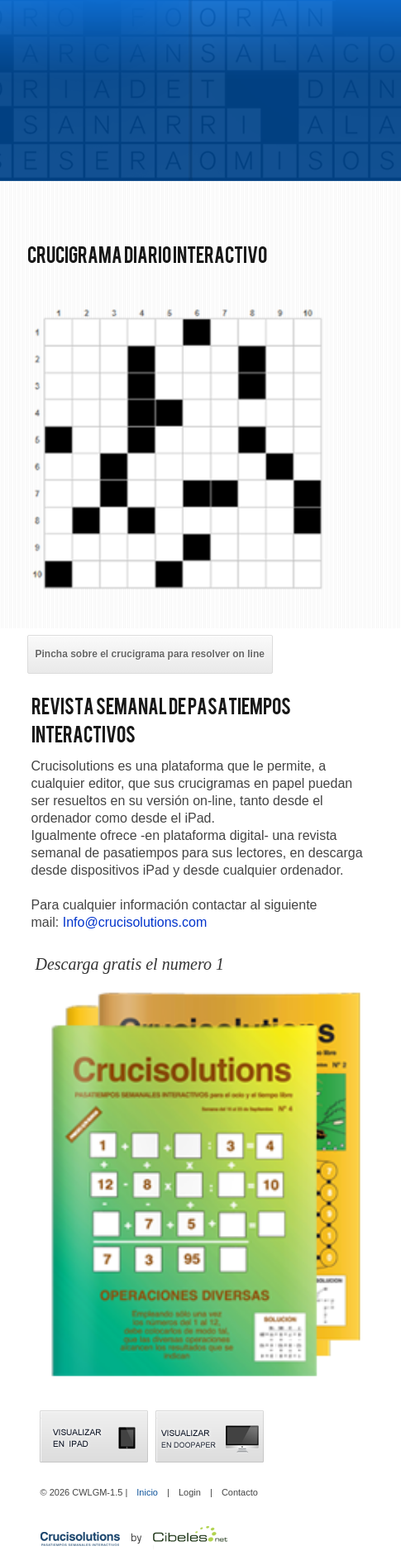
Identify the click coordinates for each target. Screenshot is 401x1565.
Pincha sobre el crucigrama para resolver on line (150, 654)
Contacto (240, 1492)
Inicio (147, 1492)
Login (190, 1492)
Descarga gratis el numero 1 (130, 964)
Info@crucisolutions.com (135, 922)
